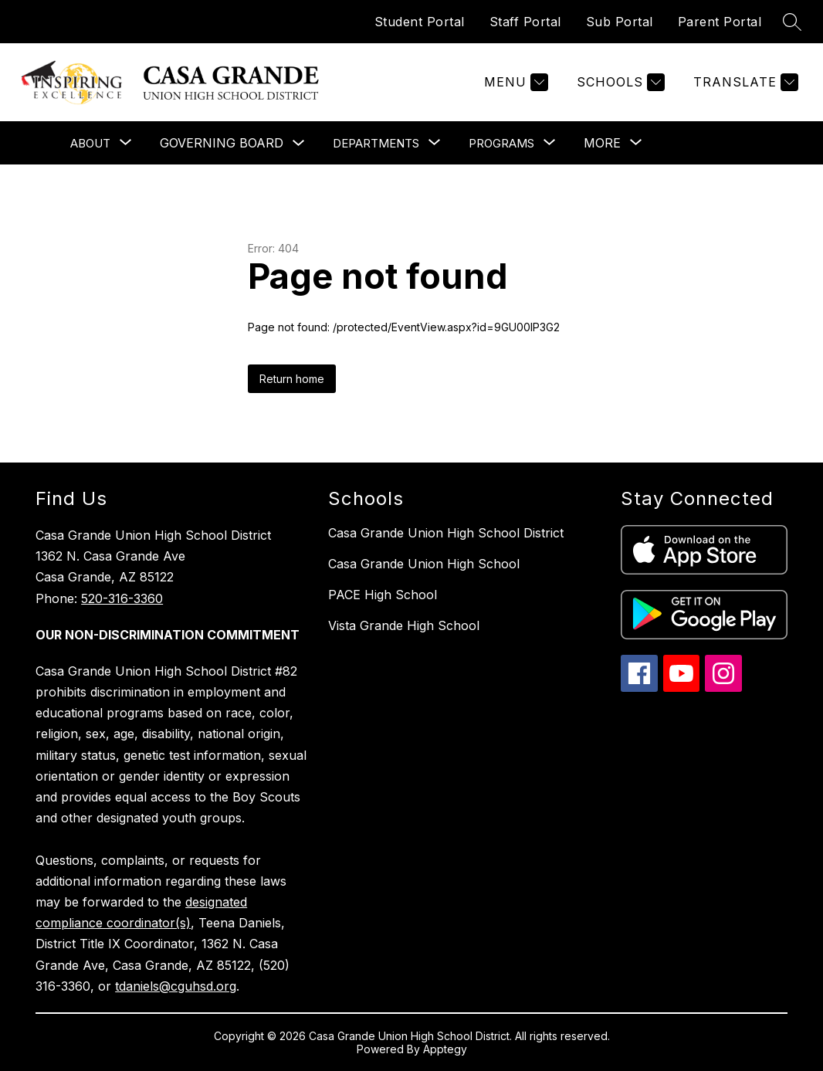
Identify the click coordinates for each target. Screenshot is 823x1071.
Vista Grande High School (403, 625)
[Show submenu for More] (602, 143)
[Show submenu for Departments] (376, 143)
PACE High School (382, 594)
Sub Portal (619, 21)
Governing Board (221, 143)
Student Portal (419, 21)
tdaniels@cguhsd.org (175, 986)
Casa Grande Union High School (424, 563)
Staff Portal (525, 21)
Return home (291, 378)
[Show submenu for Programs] (501, 143)
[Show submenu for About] (90, 143)
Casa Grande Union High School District (446, 533)
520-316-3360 (122, 598)
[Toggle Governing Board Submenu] (299, 143)
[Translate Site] (743, 82)
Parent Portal (720, 21)
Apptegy (445, 1049)
